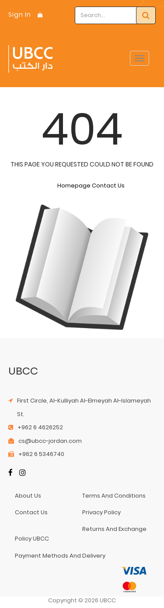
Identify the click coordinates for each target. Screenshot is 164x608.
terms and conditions (114, 495)
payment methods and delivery (60, 555)
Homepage (74, 185)
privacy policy (101, 512)
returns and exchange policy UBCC (81, 534)
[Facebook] (10, 473)
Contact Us (108, 185)
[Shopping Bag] (40, 14)
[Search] (146, 15)
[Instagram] (22, 473)
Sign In (19, 14)
